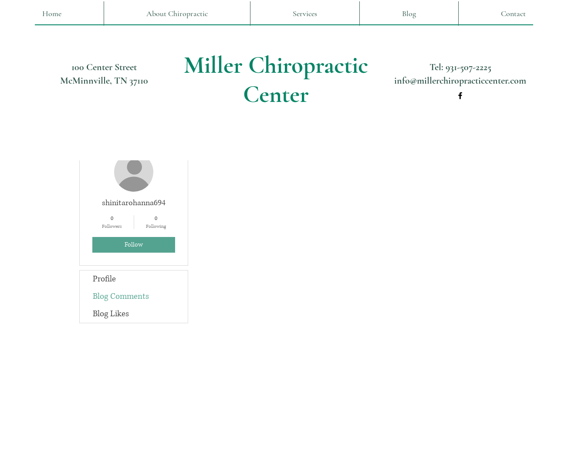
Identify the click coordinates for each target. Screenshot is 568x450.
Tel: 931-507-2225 (460, 67)
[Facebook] (460, 95)
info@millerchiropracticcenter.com (460, 80)
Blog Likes (111, 313)
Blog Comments (121, 296)
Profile (104, 279)
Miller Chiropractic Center (276, 80)
